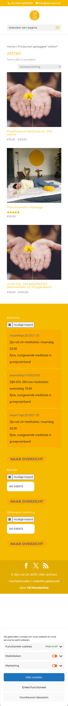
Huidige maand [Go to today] (23, 324)
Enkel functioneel (34, 687)
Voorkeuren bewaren (34, 697)
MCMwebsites (38, 587)
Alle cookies (34, 677)
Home (11, 46)
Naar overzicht (26, 459)
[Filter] (9, 325)
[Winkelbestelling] (39, 66)
